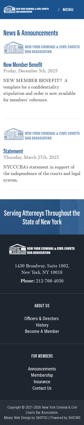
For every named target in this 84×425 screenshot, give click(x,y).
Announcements (42, 369)
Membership (42, 375)
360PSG (41, 418)
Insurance (42, 381)
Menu (64, 9)
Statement (13, 150)
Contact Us (42, 388)
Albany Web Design (17, 418)
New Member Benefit (22, 64)
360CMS (74, 418)
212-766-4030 (50, 281)
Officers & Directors (41, 318)
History (42, 325)
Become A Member (42, 331)
